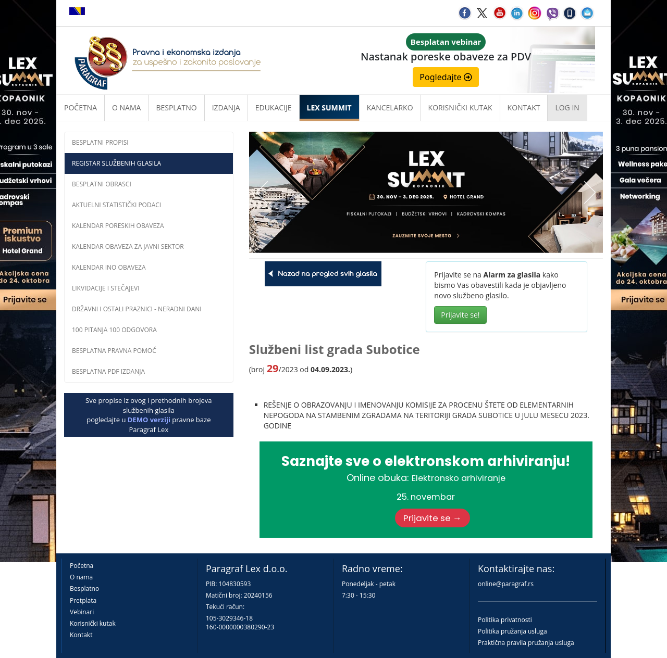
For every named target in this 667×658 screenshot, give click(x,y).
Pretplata (83, 600)
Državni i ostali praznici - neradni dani (137, 309)
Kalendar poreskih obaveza (118, 225)
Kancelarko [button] (390, 107)
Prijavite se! (460, 315)
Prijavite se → (432, 518)
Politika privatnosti (505, 619)
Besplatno (176, 107)
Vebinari (82, 612)
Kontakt (81, 634)
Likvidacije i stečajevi (106, 288)
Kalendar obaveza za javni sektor (128, 246)
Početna (80, 107)
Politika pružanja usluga (512, 631)
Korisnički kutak (93, 623)
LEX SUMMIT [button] (329, 107)
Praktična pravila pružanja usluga (526, 642)
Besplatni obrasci (101, 184)
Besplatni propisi (100, 142)
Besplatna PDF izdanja (108, 371)
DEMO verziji (149, 419)
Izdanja (226, 107)
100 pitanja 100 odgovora (114, 329)
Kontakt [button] (524, 107)
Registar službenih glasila (116, 163)
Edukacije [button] (273, 107)
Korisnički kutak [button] (460, 107)
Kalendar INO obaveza (109, 267)
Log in (567, 107)
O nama (126, 107)
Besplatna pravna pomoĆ (114, 350)
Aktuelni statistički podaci (116, 204)
